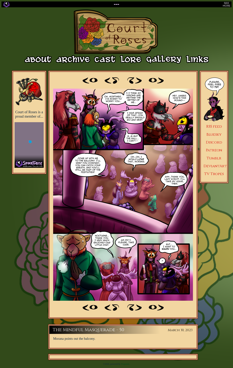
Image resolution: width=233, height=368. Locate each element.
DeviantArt (215, 166)
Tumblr (214, 158)
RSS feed (214, 126)
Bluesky (214, 134)
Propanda (125, 364)
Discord (214, 142)
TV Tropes (214, 173)
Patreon (214, 150)
